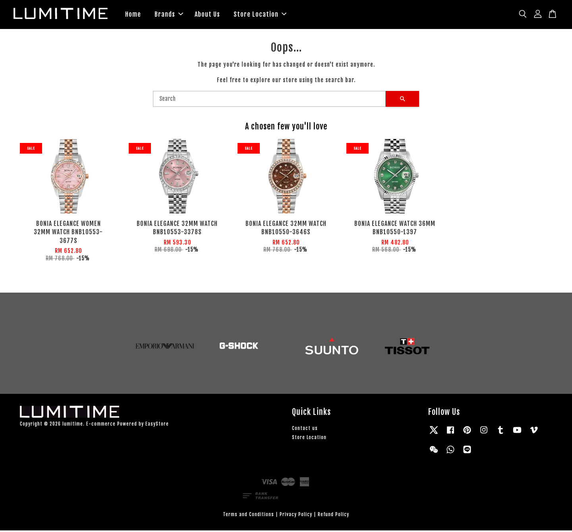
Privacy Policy (296, 516)
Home (133, 15)
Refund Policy (333, 516)
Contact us (305, 430)
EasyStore (157, 426)
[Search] (269, 100)
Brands (169, 15)
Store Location (260, 15)
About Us (207, 15)
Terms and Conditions (248, 516)
